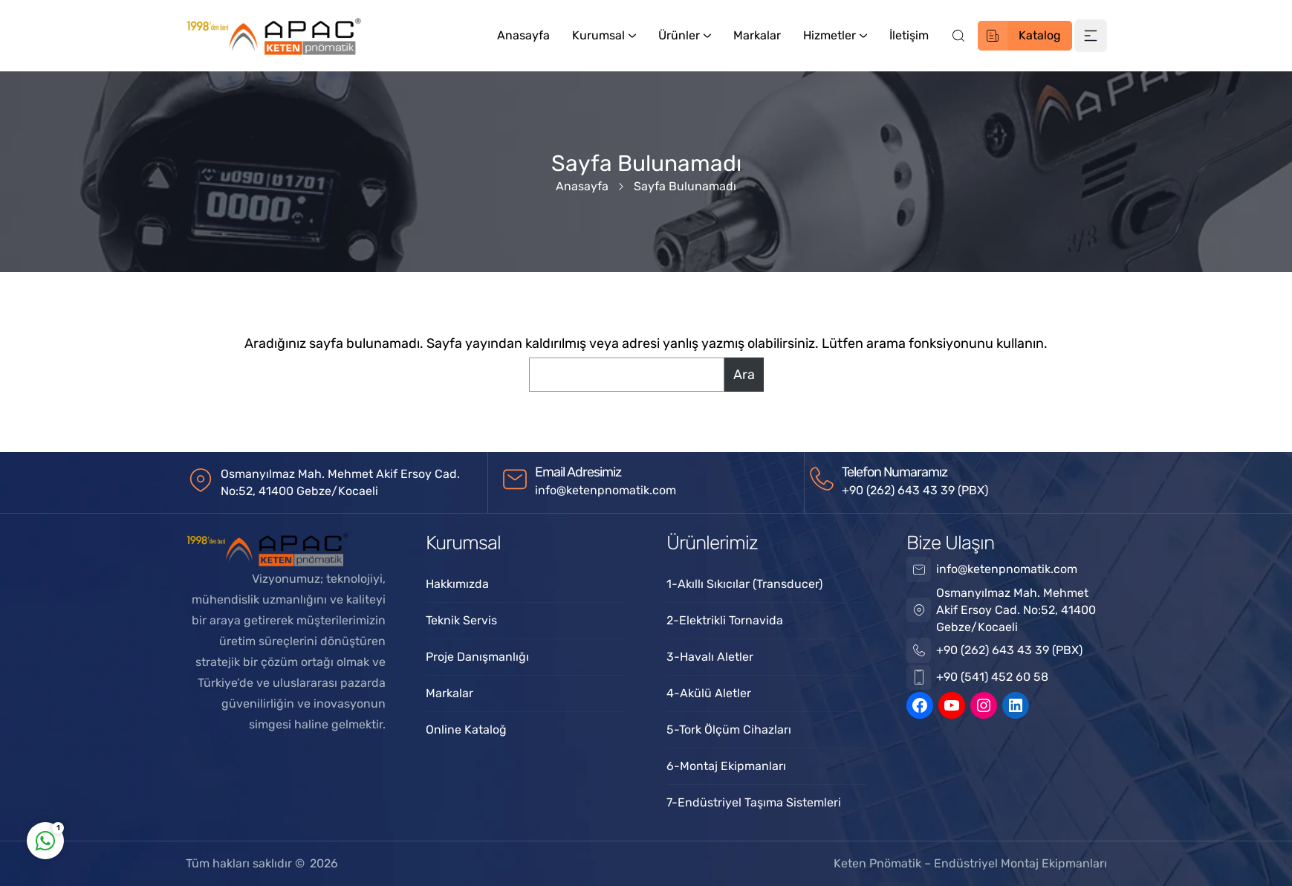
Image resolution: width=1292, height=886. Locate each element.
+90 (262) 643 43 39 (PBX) (915, 490)
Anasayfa (582, 186)
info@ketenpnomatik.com (605, 490)
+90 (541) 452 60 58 (992, 677)
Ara (744, 374)
